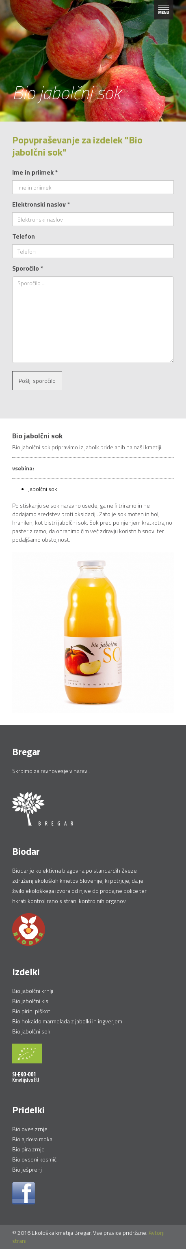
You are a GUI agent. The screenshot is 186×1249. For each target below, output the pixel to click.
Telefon (23, 236)
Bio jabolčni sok (31, 1031)
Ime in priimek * (35, 172)
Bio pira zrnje (28, 1149)
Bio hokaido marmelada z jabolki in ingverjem (67, 1021)
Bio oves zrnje (30, 1129)
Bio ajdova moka (32, 1139)
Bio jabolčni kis (30, 1001)
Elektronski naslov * (41, 204)
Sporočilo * (27, 268)
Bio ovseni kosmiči (35, 1159)
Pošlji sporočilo (37, 380)
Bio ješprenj (27, 1169)
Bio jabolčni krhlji (32, 990)
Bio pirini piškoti (32, 1011)
